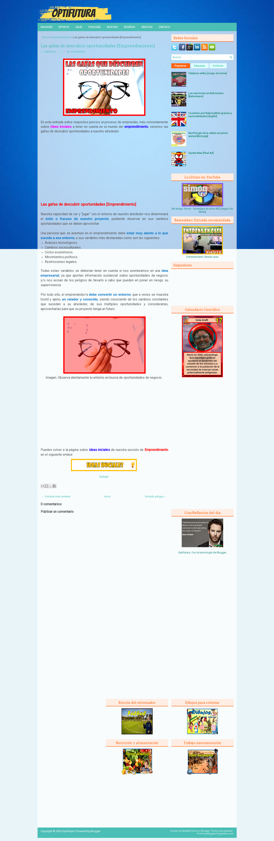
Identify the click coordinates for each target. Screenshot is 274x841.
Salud (79, 27)
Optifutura (50, 51)
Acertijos (112, 27)
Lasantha (227, 831)
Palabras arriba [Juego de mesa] (207, 73)
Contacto (164, 27)
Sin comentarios (76, 51)
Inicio (45, 37)
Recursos (129, 27)
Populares (181, 65)
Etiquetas (199, 65)
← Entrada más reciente (56, 496)
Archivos (218, 65)
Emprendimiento (61, 37)
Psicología (94, 27)
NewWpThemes (191, 831)
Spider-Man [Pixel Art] (201, 153)
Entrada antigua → (156, 496)
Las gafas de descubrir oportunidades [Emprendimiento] (98, 46)
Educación (46, 27)
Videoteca (146, 27)
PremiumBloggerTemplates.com (215, 833)
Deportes (63, 27)
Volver (103, 477)
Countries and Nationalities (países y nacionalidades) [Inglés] (210, 115)
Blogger (221, 552)
